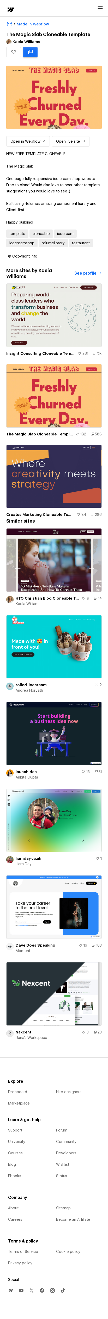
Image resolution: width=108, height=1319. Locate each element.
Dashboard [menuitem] (17, 1092)
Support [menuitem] (15, 1130)
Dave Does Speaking (35, 945)
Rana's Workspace (31, 1038)
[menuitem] (10, 1290)
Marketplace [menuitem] (19, 1103)
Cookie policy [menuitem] (68, 1251)
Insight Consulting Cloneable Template (40, 353)
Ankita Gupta (27, 777)
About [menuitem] (13, 1208)
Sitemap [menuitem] (63, 1208)
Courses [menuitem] (15, 1153)
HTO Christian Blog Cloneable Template (48, 598)
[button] (13, 52)
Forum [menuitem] (61, 1130)
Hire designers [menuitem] (68, 1092)
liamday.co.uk (28, 858)
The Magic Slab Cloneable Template (39, 434)
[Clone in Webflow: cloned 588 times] (30, 52)
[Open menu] (100, 8)
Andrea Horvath (29, 690)
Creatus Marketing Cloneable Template (40, 514)
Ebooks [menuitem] (14, 1176)
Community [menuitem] (66, 1142)
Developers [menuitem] (66, 1153)
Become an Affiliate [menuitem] (73, 1219)
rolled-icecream (31, 685)
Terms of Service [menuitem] (23, 1251)
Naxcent (23, 1032)
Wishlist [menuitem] (62, 1164)
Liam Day (24, 864)
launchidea (26, 772)
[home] (10, 10)
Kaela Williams (28, 604)
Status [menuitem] (61, 1176)
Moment (23, 951)
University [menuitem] (16, 1142)
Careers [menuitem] (15, 1219)
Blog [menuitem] (12, 1164)
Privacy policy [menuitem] (20, 1263)
